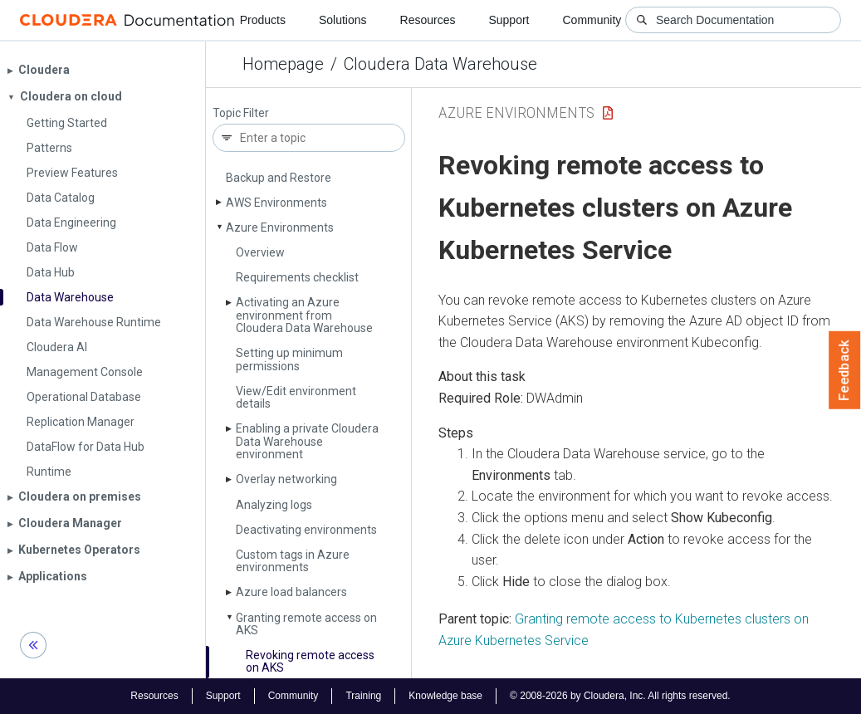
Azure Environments (280, 227)
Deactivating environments (306, 529)
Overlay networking (286, 479)
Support (508, 20)
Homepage (283, 64)
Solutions (343, 20)
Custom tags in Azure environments (293, 561)
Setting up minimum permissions (289, 359)
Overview (260, 252)
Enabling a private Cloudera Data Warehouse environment (307, 441)
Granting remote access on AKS (306, 624)
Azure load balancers (291, 592)
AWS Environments (276, 202)
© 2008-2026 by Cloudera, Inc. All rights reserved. (620, 696)
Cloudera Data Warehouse (440, 64)
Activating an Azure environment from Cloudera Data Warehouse (304, 315)
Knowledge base (445, 696)
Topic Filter (241, 113)
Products (263, 20)
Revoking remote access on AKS (310, 661)
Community (592, 20)
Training (363, 696)
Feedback (845, 370)
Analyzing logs (274, 504)
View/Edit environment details (296, 397)
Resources (428, 20)
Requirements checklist (297, 277)
